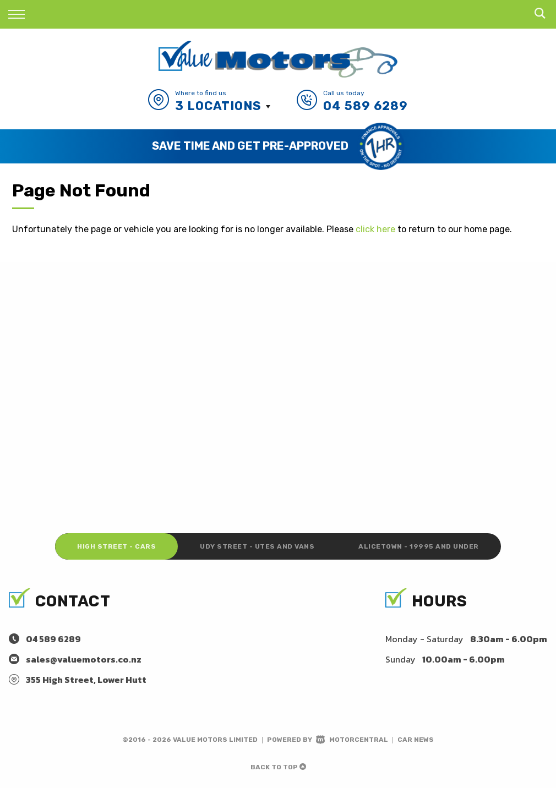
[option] (278, 146)
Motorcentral (352, 739)
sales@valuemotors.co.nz (83, 659)
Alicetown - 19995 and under (418, 546)
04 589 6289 (365, 105)
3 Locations (218, 105)
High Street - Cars (116, 546)
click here (375, 229)
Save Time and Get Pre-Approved (250, 145)
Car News (415, 739)
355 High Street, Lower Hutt (86, 679)
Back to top (278, 767)
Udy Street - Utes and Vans (257, 546)
